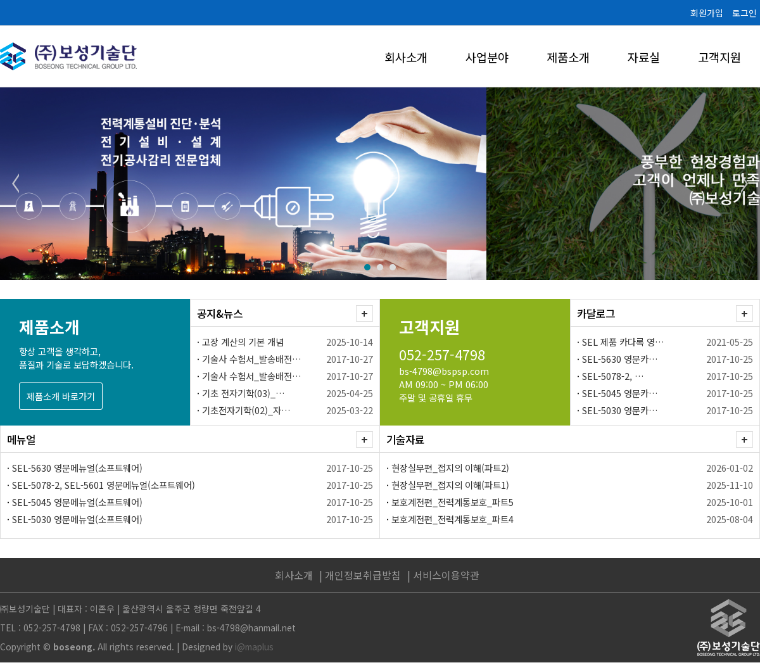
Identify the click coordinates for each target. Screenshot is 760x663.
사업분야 (487, 56)
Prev (16, 184)
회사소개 (406, 56)
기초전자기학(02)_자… (246, 410)
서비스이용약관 (446, 575)
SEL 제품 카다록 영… (623, 341)
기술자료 (405, 439)
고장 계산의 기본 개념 (243, 341)
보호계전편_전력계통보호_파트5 (452, 501)
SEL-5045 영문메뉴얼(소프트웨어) (77, 501)
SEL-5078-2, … (613, 375)
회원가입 (706, 12)
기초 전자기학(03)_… (243, 393)
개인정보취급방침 (363, 575)
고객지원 (719, 56)
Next (743, 184)
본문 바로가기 (0, 0)
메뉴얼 (21, 439)
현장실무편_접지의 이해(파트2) (450, 467)
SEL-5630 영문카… (620, 358)
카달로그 (596, 313)
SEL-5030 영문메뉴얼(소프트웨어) (77, 519)
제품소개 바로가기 (61, 396)
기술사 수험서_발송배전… (251, 358)
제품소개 (568, 56)
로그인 (744, 12)
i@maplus (254, 646)
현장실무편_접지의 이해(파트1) (450, 484)
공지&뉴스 (220, 313)
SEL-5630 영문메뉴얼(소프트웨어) (77, 467)
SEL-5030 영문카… (620, 410)
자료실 (644, 56)
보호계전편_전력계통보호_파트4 (452, 519)
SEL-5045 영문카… (620, 393)
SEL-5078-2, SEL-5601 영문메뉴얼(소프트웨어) (103, 484)
